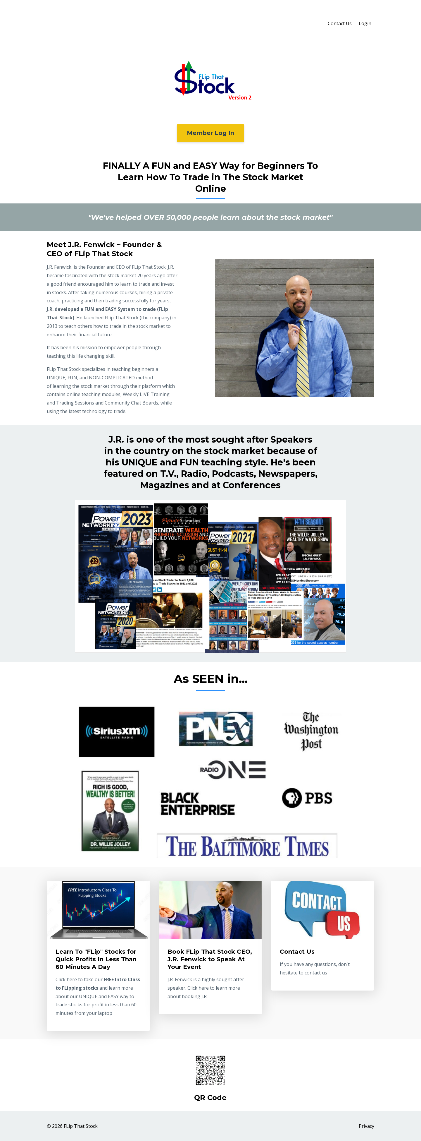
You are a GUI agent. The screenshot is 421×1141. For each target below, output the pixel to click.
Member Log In (210, 132)
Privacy (366, 1126)
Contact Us (340, 23)
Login (365, 23)
